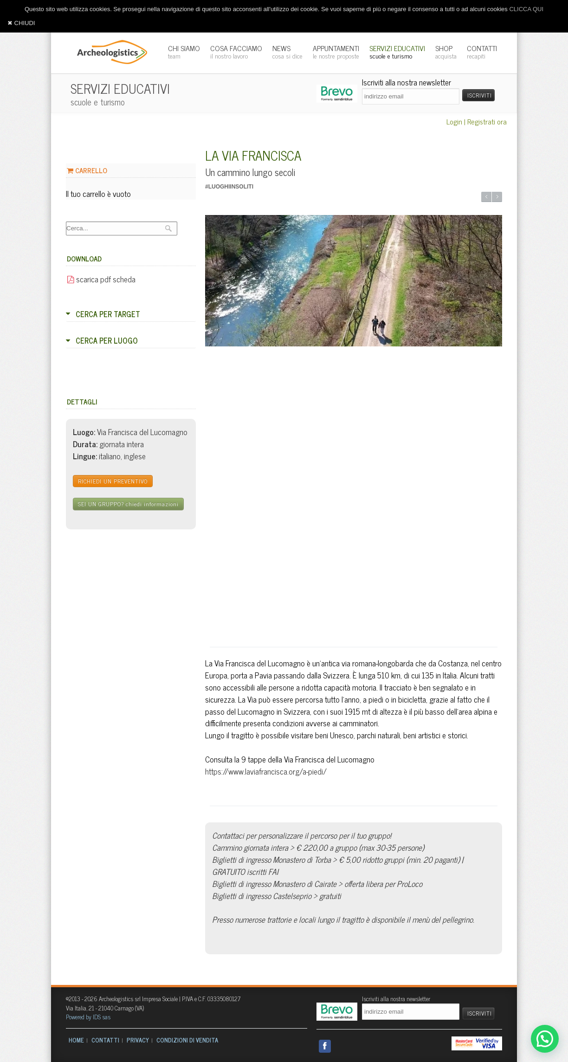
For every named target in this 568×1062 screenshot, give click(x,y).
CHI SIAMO (184, 51)
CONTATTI (482, 51)
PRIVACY (138, 1040)
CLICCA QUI (526, 9)
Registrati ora (487, 121)
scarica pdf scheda (101, 279)
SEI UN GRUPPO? (128, 503)
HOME (76, 1040)
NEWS (287, 51)
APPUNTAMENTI (336, 51)
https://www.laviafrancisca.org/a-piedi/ (266, 771)
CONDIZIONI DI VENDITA (187, 1040)
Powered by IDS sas (88, 1017)
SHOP (446, 51)
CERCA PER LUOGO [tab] (102, 340)
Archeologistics (109, 50)
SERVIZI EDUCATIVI (397, 51)
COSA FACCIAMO (236, 51)
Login (454, 121)
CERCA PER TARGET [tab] (103, 314)
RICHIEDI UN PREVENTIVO (113, 481)
